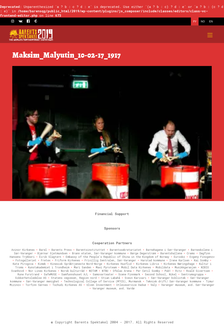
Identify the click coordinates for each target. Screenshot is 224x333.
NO (203, 21)
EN (211, 21)
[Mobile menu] (210, 35)
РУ (194, 21)
